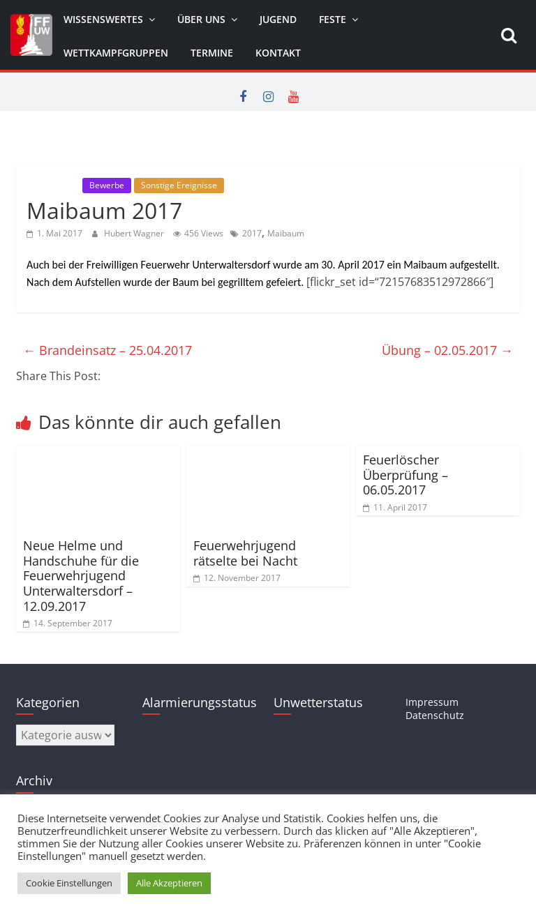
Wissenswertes (103, 19)
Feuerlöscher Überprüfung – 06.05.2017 (405, 474)
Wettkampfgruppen (116, 52)
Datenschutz (434, 715)
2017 (252, 233)
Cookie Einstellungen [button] (69, 883)
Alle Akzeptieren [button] (169, 883)
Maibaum (285, 233)
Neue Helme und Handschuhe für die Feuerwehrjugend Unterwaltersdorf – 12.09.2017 (81, 575)
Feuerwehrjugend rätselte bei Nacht (245, 553)
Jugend (278, 19)
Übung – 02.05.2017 (447, 350)
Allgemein (53, 185)
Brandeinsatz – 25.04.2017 (107, 350)
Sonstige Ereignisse (179, 185)
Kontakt (278, 52)
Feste (332, 19)
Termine (212, 52)
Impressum (432, 702)
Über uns (201, 19)
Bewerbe (106, 185)
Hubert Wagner (135, 233)
